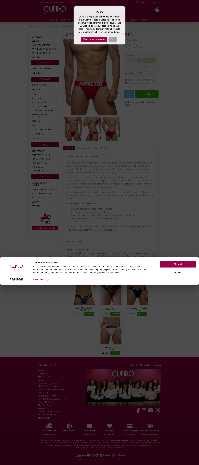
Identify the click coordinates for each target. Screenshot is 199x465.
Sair (112, 39)
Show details (39, 460)
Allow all (178, 444)
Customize (178, 453)
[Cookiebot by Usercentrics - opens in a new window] (16, 460)
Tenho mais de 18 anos (94, 39)
